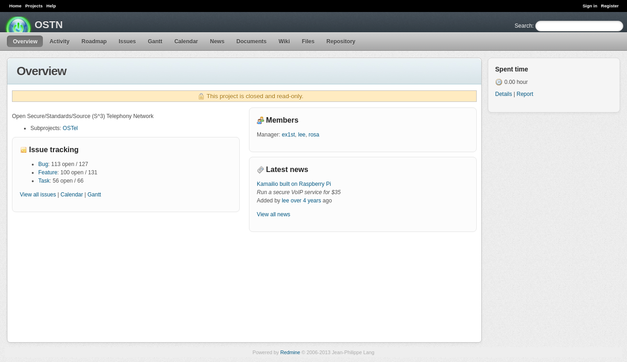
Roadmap (94, 41)
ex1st (288, 134)
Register (610, 5)
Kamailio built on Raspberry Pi (294, 184)
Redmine (290, 352)
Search (523, 26)
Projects (34, 5)
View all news (273, 214)
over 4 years (306, 200)
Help (51, 5)
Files (308, 41)
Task (44, 181)
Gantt (155, 41)
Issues (127, 41)
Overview (25, 41)
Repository (340, 41)
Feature (47, 172)
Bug (43, 164)
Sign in (590, 5)
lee (301, 134)
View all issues (38, 194)
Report (524, 94)
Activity (59, 41)
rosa (313, 134)
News (217, 41)
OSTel (70, 128)
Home (15, 5)
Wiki (284, 41)
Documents (251, 41)
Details (503, 94)
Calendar (186, 41)
